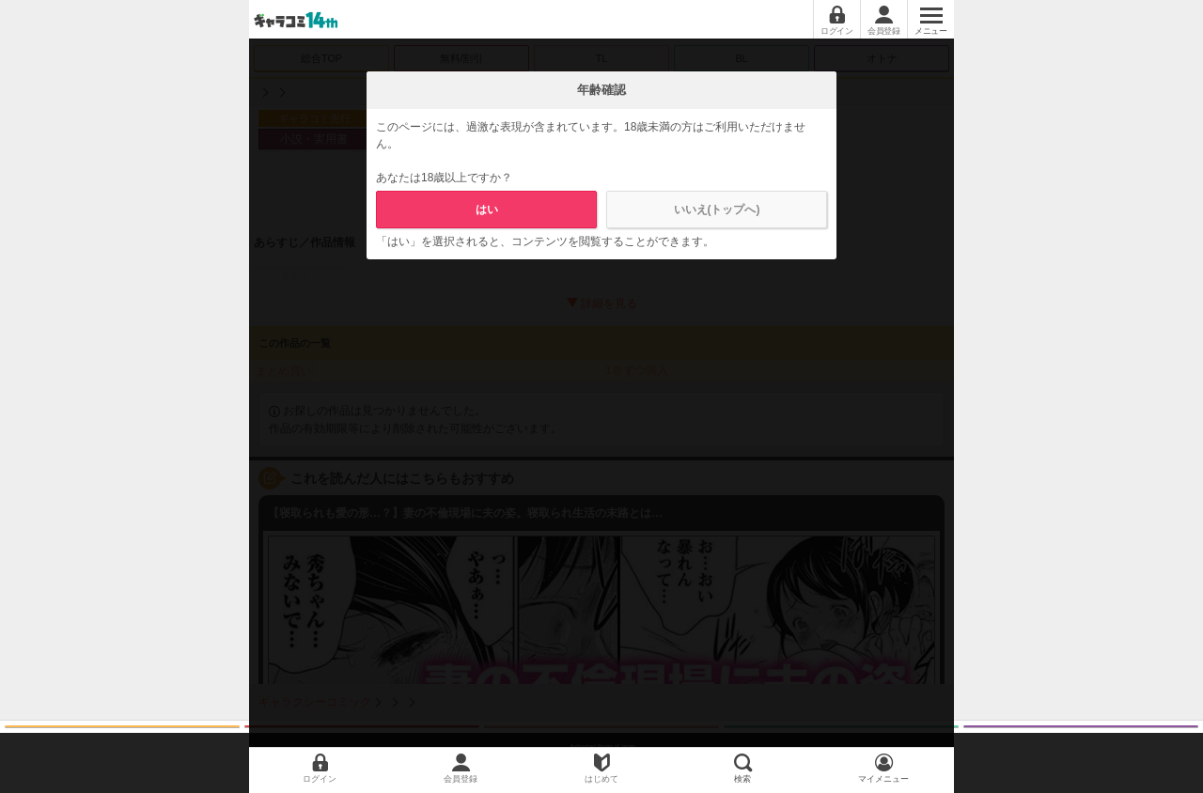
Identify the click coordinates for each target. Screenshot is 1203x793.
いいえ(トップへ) (717, 209)
